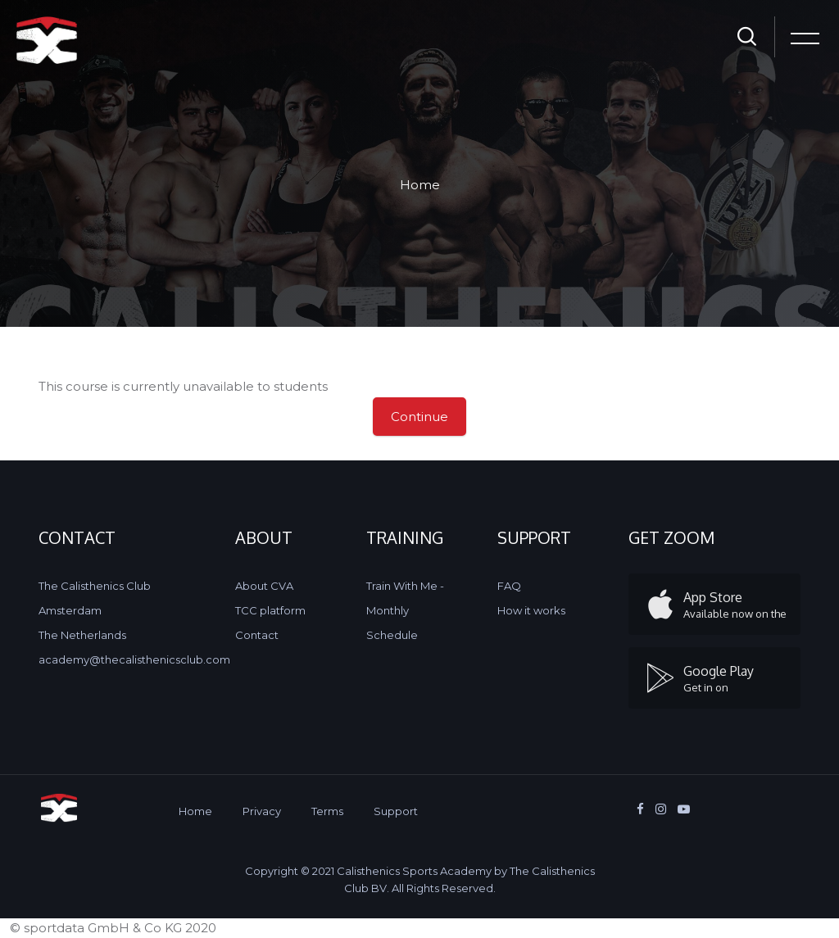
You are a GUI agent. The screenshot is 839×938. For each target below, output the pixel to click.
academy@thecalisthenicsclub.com (134, 659)
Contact (257, 634)
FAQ (509, 585)
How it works (531, 610)
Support (396, 811)
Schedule (392, 634)
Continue (419, 416)
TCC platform (270, 610)
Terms (327, 811)
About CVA (264, 585)
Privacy (262, 811)
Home (420, 185)
